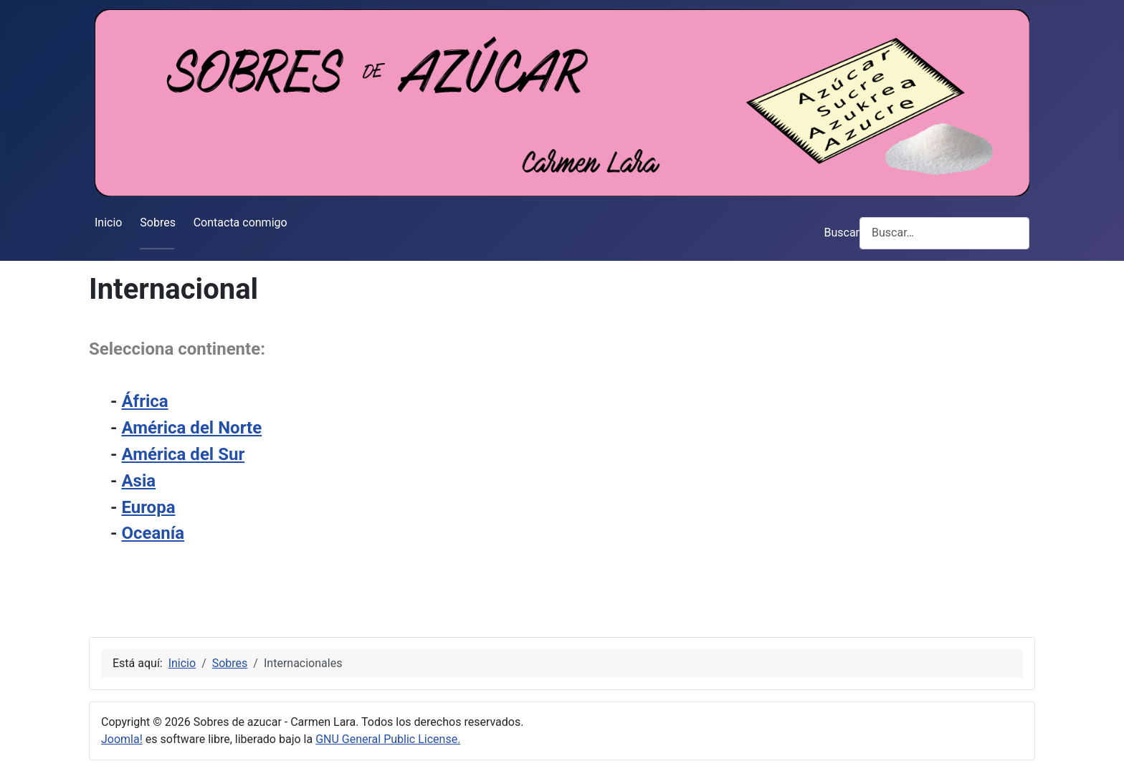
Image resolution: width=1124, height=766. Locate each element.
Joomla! (122, 739)
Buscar (841, 232)
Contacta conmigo (240, 222)
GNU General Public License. (387, 739)
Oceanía (152, 533)
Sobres (158, 222)
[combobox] (944, 233)
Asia (138, 481)
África (144, 401)
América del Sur (182, 454)
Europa (148, 507)
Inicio (108, 222)
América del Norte (191, 428)
